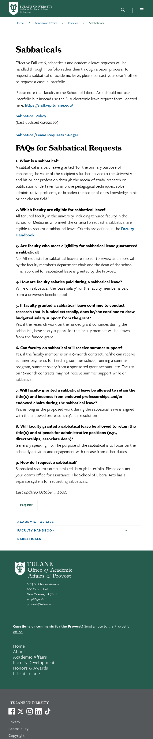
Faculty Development (34, 662)
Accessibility (18, 728)
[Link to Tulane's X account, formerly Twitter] (20, 711)
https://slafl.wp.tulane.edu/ (49, 105)
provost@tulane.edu (40, 604)
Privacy (14, 721)
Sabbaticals (29, 538)
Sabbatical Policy (31, 116)
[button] (73, 521)
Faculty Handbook (36, 530)
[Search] (123, 10)
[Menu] (141, 9)
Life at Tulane (26, 673)
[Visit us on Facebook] (11, 711)
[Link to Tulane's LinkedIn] (38, 711)
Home (19, 646)
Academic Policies (35, 521)
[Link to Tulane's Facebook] (29, 711)
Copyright (16, 735)
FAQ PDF (26, 505)
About (19, 651)
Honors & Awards (30, 668)
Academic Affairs (30, 657)
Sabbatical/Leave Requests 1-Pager (47, 135)
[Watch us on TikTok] (47, 711)
